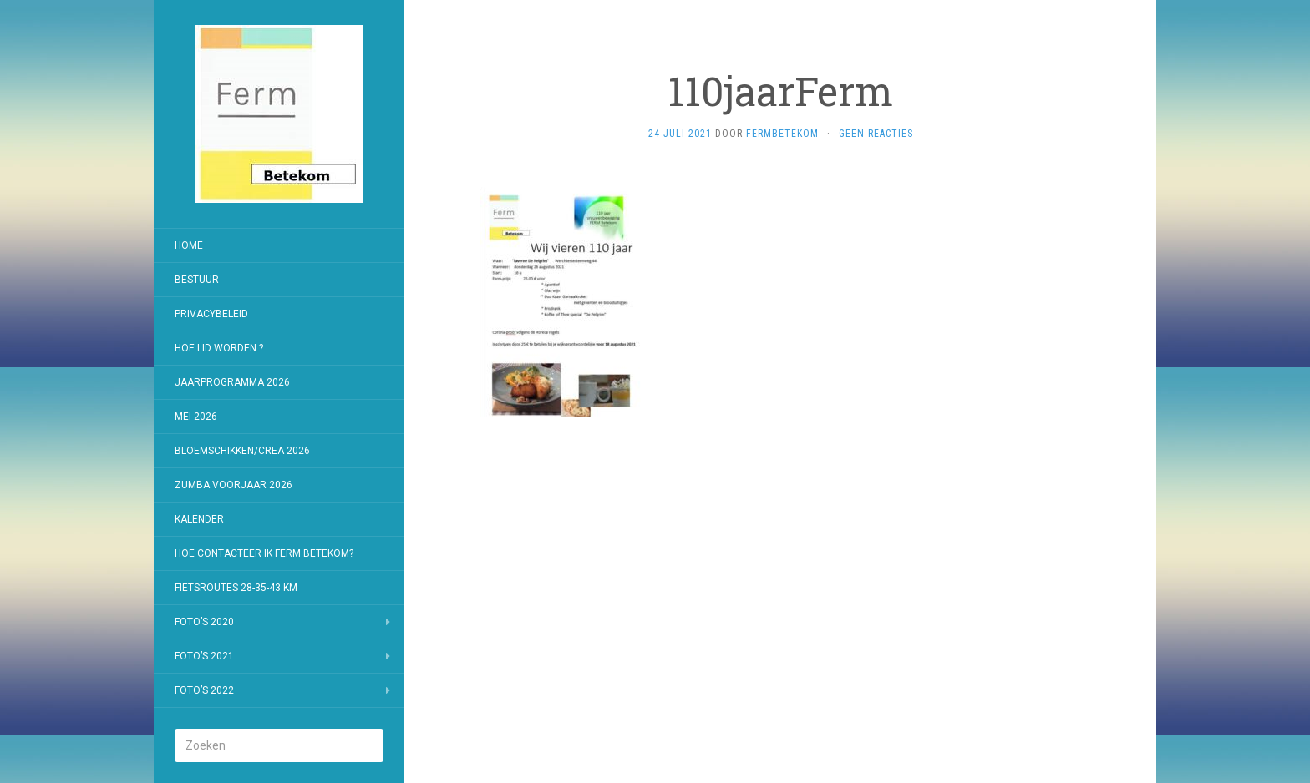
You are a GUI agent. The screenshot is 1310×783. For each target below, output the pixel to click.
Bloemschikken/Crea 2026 (242, 451)
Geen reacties (876, 133)
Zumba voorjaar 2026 (233, 485)
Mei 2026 (196, 416)
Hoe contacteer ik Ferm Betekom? (264, 553)
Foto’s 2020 (204, 622)
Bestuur (197, 279)
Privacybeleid (211, 314)
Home (189, 245)
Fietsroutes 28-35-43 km (236, 588)
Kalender (199, 519)
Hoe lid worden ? (219, 348)
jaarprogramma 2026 (232, 382)
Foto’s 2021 (204, 656)
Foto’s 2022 (204, 690)
